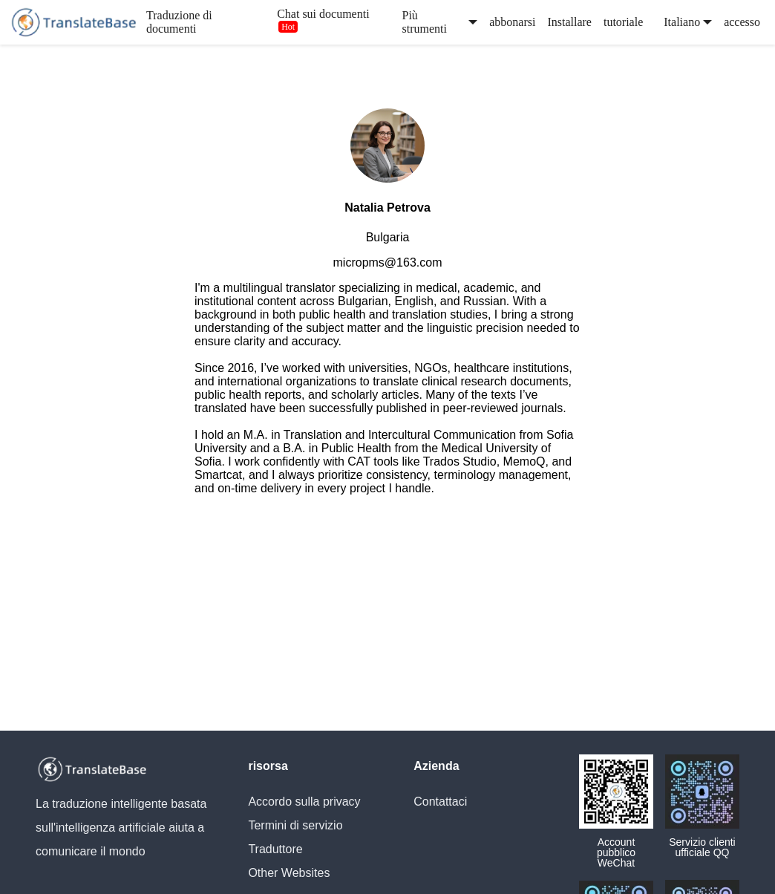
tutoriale (623, 22)
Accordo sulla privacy (304, 801)
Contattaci (440, 801)
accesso (742, 22)
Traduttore (275, 849)
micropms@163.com (387, 262)
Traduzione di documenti (179, 22)
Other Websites (289, 873)
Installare (569, 22)
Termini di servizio (295, 825)
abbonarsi (512, 22)
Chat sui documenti (323, 13)
